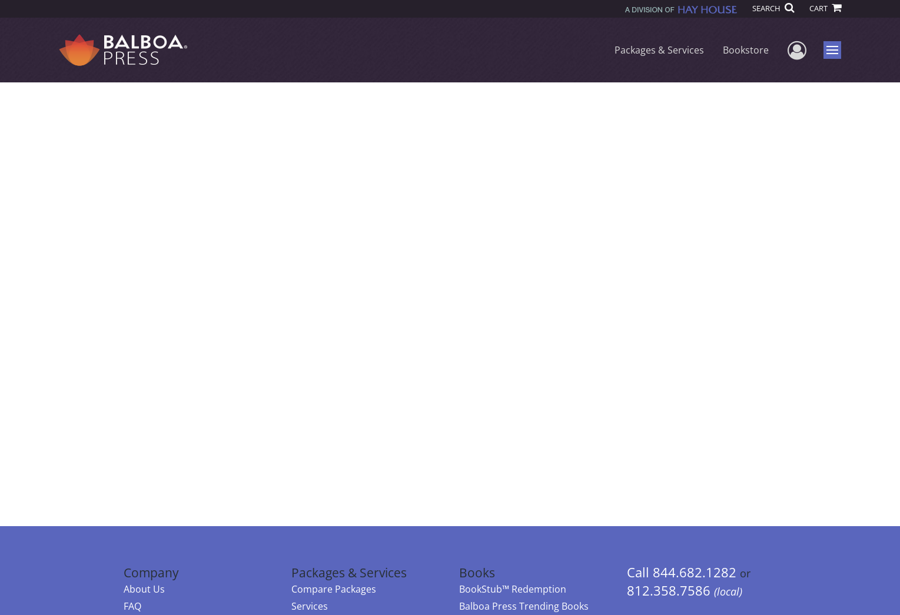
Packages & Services (659, 50)
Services (309, 606)
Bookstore (746, 50)
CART (825, 8)
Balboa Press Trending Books (524, 606)
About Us (144, 589)
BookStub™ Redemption (512, 589)
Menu (833, 50)
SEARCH (773, 8)
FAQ (132, 606)
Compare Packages (333, 589)
